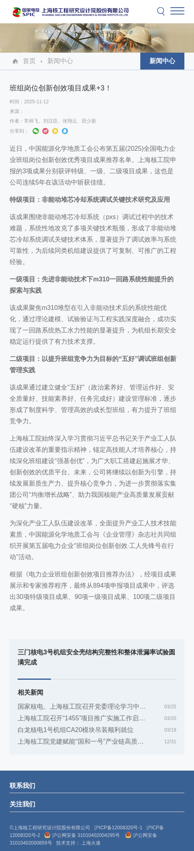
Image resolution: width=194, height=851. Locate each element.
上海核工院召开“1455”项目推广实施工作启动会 (85, 718)
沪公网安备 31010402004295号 (82, 835)
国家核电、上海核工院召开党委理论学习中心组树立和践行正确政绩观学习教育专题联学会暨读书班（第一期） (97, 706)
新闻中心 (60, 60)
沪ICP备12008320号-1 (118, 827)
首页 (29, 60)
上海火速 (91, 843)
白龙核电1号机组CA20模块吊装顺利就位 (75, 729)
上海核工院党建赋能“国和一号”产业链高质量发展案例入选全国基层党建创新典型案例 (97, 741)
